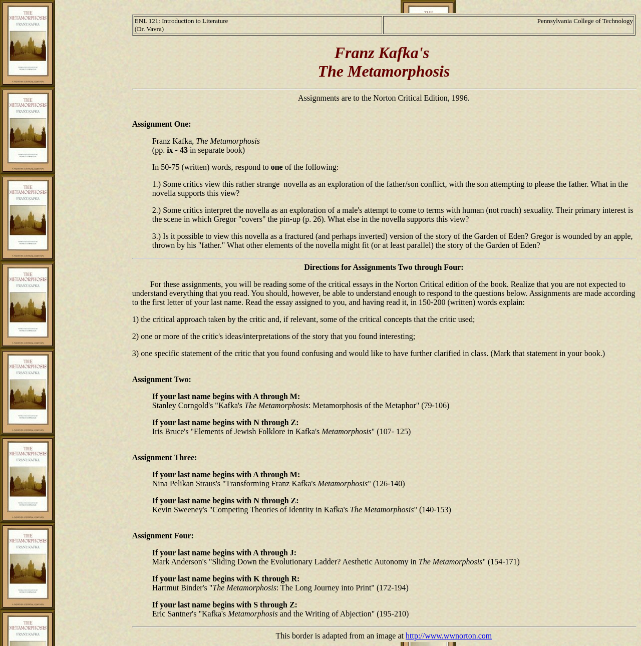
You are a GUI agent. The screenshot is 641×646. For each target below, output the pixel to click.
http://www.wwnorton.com (449, 635)
